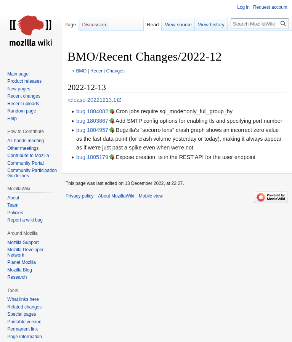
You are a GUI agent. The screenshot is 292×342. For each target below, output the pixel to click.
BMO (81, 71)
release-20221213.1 (91, 100)
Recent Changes (107, 71)
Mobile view (151, 196)
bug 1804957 (92, 130)
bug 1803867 (92, 121)
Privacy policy (79, 196)
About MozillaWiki (116, 196)
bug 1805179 (92, 157)
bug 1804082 (92, 111)
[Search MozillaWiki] (260, 23)
